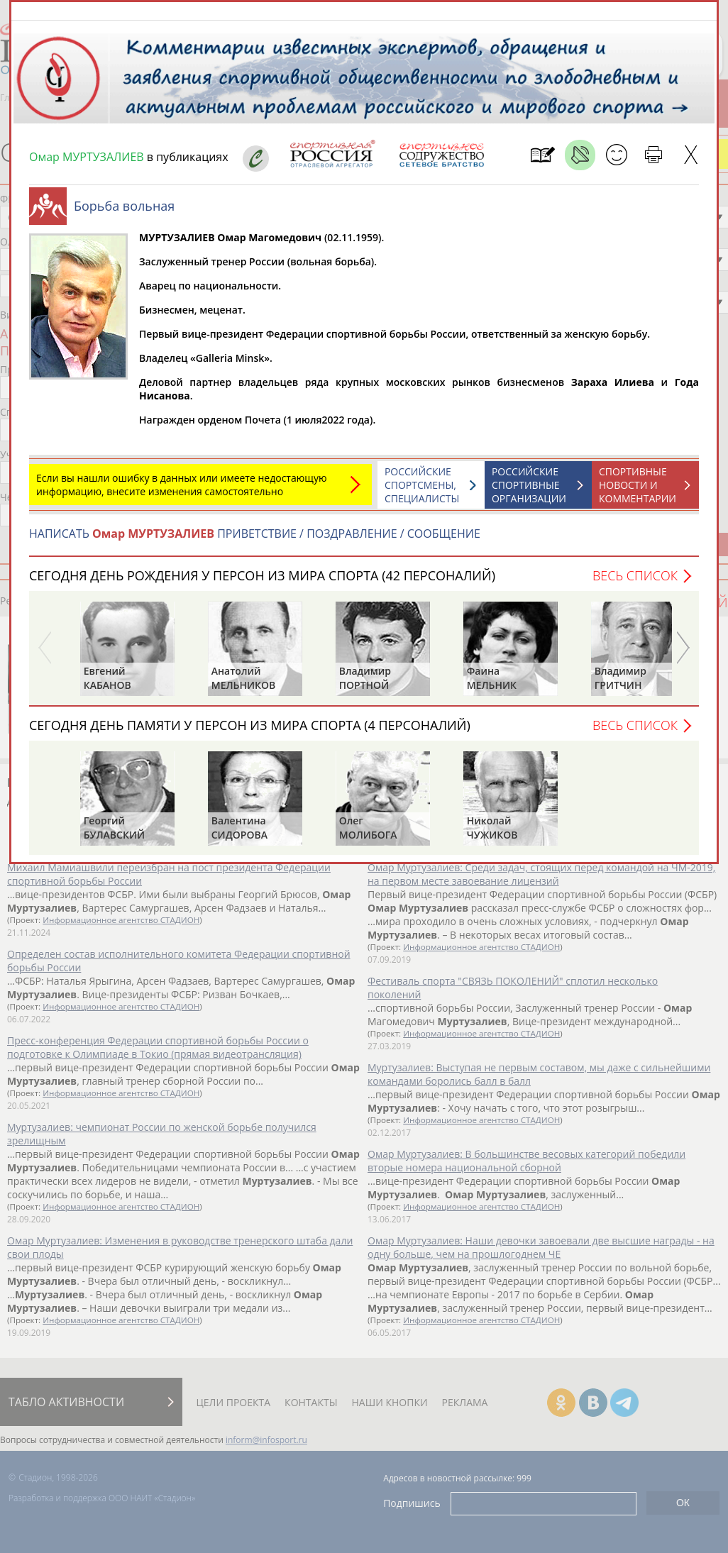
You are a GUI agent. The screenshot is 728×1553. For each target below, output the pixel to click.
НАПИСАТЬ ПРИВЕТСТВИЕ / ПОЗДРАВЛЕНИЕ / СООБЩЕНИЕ (254, 540)
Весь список (635, 582)
